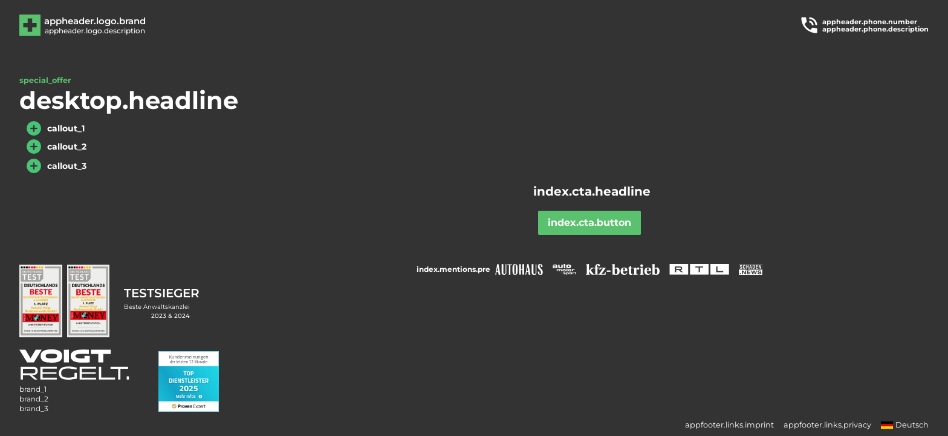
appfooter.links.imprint (729, 424)
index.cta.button (589, 222)
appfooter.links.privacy (827, 424)
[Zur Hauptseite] (94, 25)
